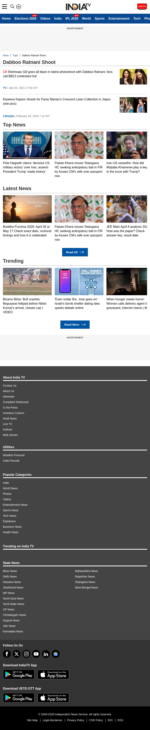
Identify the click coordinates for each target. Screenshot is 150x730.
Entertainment (118, 18)
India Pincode (11, 460)
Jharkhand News (13, 587)
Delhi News (10, 576)
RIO (110, 720)
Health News (10, 532)
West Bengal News (86, 587)
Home (6, 18)
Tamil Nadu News (13, 604)
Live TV (7, 424)
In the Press (10, 407)
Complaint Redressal (15, 402)
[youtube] (36, 654)
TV (4, 87)
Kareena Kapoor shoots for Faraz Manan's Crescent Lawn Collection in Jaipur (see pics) (57, 101)
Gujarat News (11, 620)
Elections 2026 (25, 18)
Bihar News (10, 571)
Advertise (8, 396)
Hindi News (10, 418)
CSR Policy (96, 720)
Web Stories (10, 435)
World (86, 18)
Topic (15, 55)
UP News (8, 609)
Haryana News (12, 582)
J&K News (9, 625)
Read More (75, 324)
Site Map (32, 720)
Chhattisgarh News (14, 615)
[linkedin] (46, 654)
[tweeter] (17, 654)
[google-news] (56, 654)
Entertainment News (15, 504)
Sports (100, 18)
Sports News (10, 510)
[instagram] (26, 654)
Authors (7, 429)
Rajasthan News (85, 576)
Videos (45, 18)
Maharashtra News (86, 571)
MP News (9, 593)
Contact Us (9, 385)
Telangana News (85, 582)
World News (10, 488)
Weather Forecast (14, 455)
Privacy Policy (75, 720)
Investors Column (13, 413)
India (58, 18)
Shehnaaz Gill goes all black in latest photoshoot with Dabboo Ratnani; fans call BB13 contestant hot (57, 74)
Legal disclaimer (52, 720)
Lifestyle (8, 116)
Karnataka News (13, 631)
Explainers (9, 521)
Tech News (9, 515)
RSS (120, 720)
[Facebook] (7, 654)
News (6, 55)
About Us (8, 391)
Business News (12, 526)
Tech (136, 18)
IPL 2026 (71, 18)
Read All (75, 252)
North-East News (13, 598)
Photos (7, 493)
